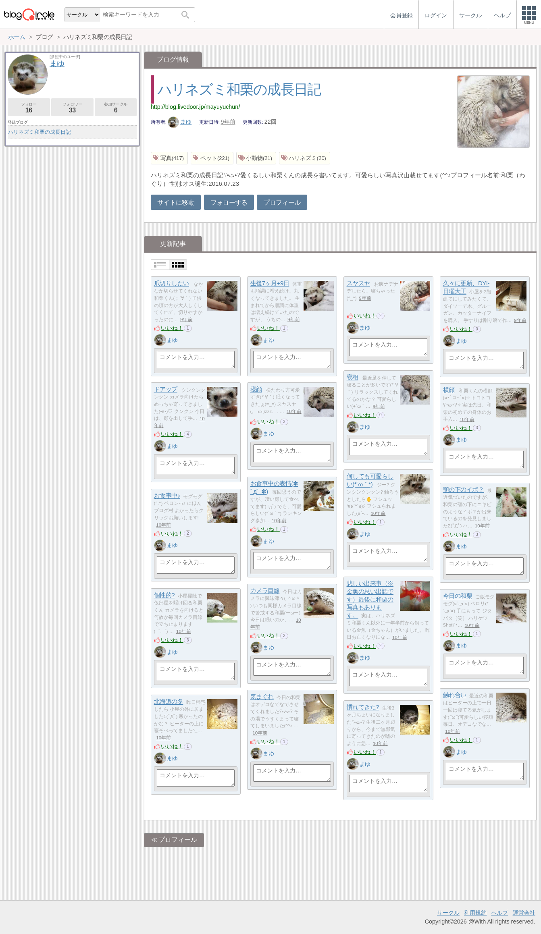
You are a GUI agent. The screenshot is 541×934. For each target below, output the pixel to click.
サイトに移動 (175, 202)
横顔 (449, 390)
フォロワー (72, 108)
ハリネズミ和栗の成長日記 (239, 89)
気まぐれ (262, 696)
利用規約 (475, 912)
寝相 (352, 377)
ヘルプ (499, 912)
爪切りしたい (171, 283)
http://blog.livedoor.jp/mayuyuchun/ (195, 107)
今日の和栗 (457, 596)
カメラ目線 (265, 590)
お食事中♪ (167, 495)
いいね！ (172, 328)
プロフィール (281, 202)
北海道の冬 (168, 701)
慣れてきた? (363, 707)
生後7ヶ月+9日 (269, 283)
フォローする (229, 202)
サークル (448, 912)
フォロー (29, 108)
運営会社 (524, 912)
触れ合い (454, 695)
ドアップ (165, 389)
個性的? (164, 595)
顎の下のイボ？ (463, 489)
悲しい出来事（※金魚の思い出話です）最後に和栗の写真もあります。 (370, 599)
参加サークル (116, 108)
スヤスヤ (358, 283)
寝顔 (256, 389)
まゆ (180, 121)
